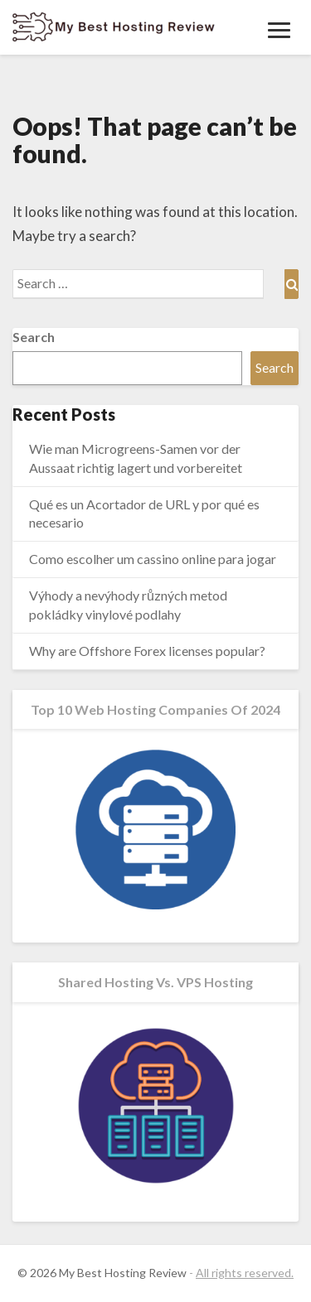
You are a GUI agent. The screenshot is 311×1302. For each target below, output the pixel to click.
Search (33, 337)
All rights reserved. (245, 1273)
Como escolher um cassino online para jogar (152, 559)
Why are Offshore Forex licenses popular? (147, 650)
